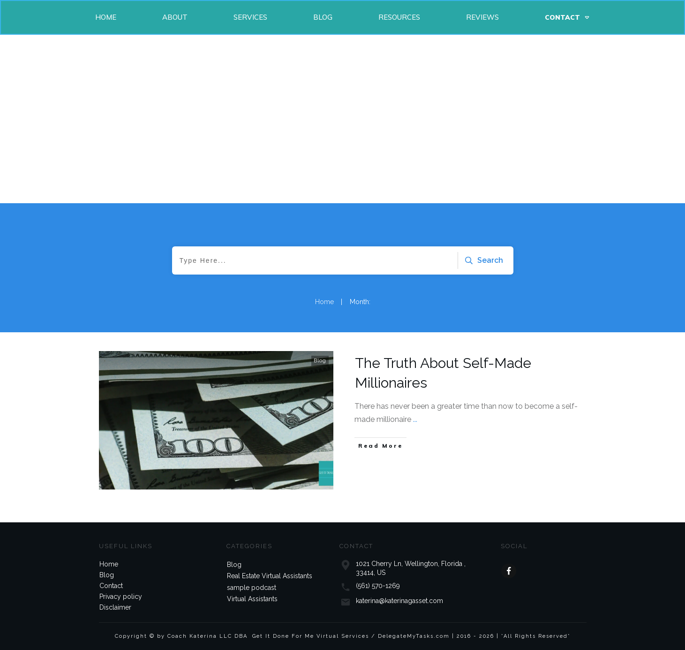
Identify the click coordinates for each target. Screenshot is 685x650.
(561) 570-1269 (378, 585)
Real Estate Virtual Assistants (269, 576)
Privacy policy (120, 596)
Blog (320, 361)
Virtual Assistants (252, 599)
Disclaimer (115, 607)
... (415, 419)
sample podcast (251, 587)
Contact (111, 585)
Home (108, 564)
